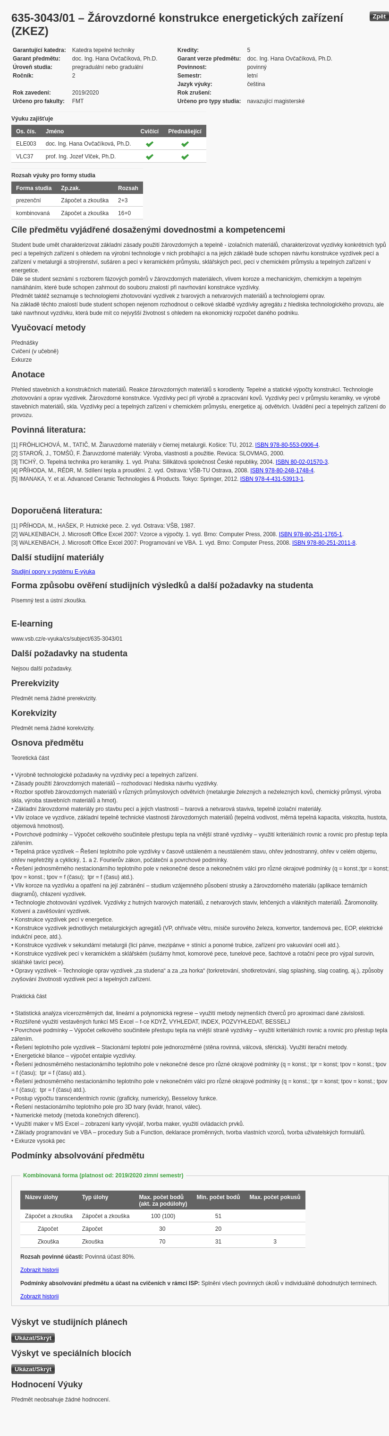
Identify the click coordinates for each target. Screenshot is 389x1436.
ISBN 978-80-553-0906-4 (287, 445)
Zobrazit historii (39, 1270)
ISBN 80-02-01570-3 (302, 462)
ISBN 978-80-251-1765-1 (310, 534)
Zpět (379, 16)
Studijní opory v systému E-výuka (53, 571)
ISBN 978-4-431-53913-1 (272, 479)
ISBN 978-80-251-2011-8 (323, 543)
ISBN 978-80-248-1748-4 (281, 470)
